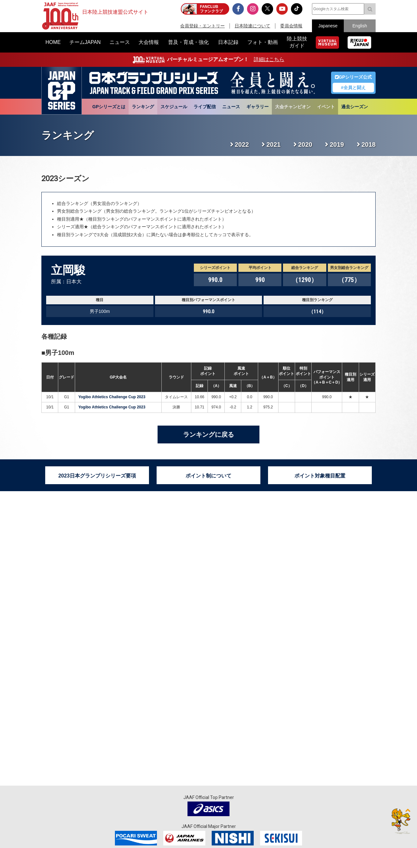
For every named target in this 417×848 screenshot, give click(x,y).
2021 (273, 144)
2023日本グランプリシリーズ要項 (97, 475)
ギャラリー (257, 106)
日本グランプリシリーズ (61, 91)
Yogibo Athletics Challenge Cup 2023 (111, 397)
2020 (305, 144)
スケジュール (173, 106)
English (359, 25)
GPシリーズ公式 (353, 77)
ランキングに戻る (208, 434)
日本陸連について (252, 25)
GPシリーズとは (108, 106)
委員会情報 (291, 25)
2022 (242, 144)
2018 (369, 144)
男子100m (59, 352)
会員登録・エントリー (202, 25)
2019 (337, 144)
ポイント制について (208, 475)
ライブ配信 (205, 106)
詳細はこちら (269, 59)
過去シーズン (354, 106)
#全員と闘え (353, 87)
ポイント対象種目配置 (319, 475)
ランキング (143, 106)
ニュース (231, 106)
